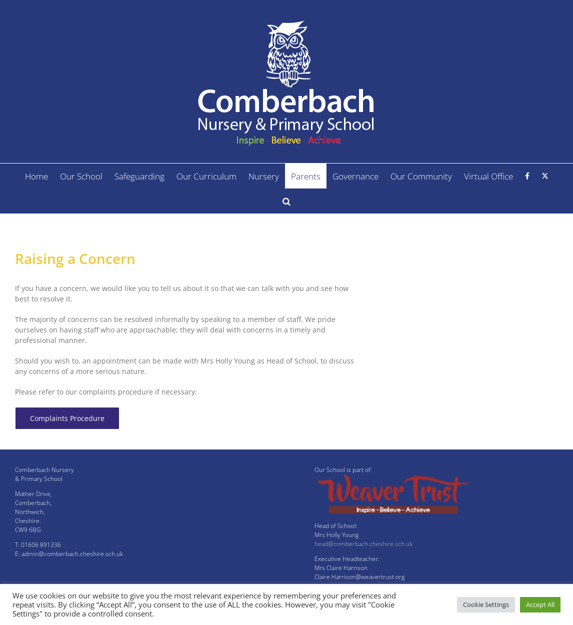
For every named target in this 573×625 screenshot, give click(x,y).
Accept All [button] (540, 604)
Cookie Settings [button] (486, 604)
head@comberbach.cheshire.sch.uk (363, 544)
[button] (286, 201)
